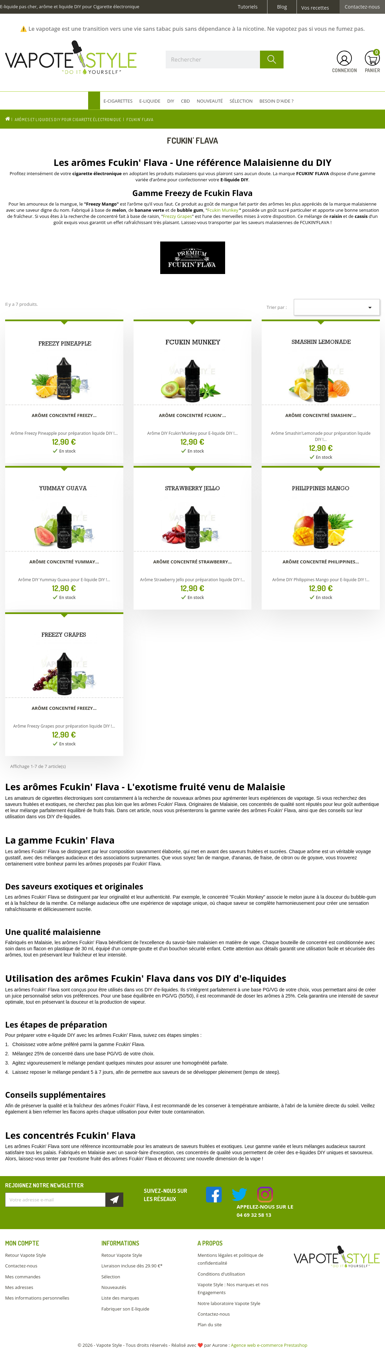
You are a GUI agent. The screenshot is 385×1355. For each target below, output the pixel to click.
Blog (282, 6)
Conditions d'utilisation (221, 1274)
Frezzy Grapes (177, 216)
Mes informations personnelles (37, 1298)
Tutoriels (248, 6)
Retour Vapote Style (25, 1255)
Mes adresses (19, 1287)
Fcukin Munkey (222, 210)
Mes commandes (22, 1277)
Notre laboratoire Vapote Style (228, 1303)
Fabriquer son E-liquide (125, 1309)
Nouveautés (113, 1287)
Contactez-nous (362, 6)
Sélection (110, 1277)
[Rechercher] (225, 59)
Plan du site (209, 1324)
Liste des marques (120, 1298)
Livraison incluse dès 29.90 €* (132, 1266)
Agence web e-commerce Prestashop (269, 1345)
